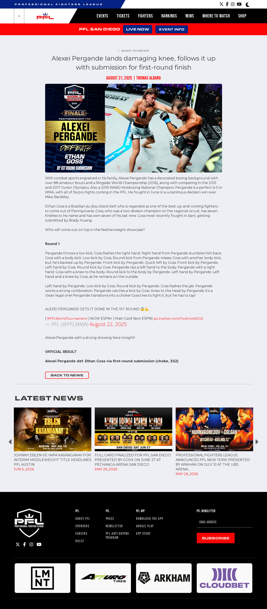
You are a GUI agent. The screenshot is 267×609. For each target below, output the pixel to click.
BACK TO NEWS (67, 375)
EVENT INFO (171, 29)
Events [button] (102, 15)
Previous (10, 442)
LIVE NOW (137, 29)
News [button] (189, 15)
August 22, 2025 (108, 324)
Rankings (169, 15)
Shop (242, 15)
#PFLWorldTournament (67, 318)
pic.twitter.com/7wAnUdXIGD (179, 318)
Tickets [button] (123, 15)
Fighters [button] (145, 15)
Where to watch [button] (216, 15)
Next (256, 442)
